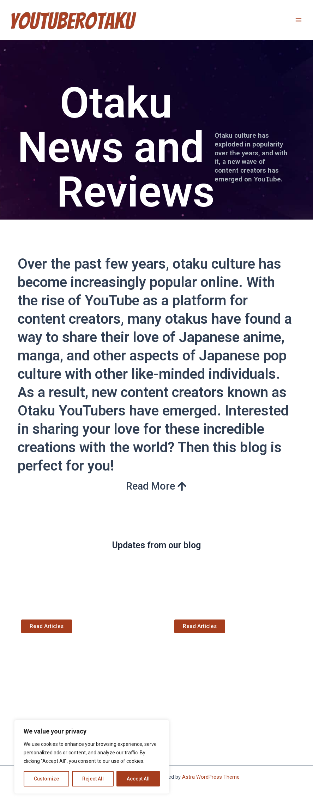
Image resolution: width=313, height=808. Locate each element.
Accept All (138, 779)
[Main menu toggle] (298, 20)
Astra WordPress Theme (211, 777)
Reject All (93, 779)
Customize (46, 779)
